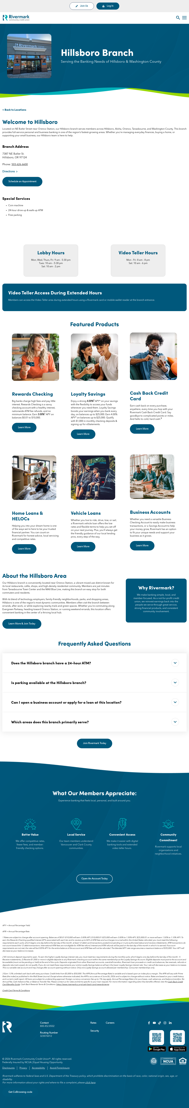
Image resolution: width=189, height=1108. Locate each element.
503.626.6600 (20, 164)
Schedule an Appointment (22, 181)
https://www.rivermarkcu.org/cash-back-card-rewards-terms (82, 984)
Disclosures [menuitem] (8, 1068)
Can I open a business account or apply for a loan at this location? (95, 702)
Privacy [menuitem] (23, 1068)
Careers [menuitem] (110, 1023)
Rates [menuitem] (93, 1023)
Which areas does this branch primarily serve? (95, 722)
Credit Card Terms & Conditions (16, 991)
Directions (8, 171)
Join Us (82, 6)
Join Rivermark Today (94, 743)
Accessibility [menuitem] (38, 1068)
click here (90, 1083)
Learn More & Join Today (24, 623)
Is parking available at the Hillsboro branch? (95, 682)
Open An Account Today (94, 879)
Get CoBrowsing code (20, 1092)
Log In (107, 6)
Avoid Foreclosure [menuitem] (60, 1068)
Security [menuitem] (94, 1031)
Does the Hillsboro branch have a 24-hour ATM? (95, 663)
